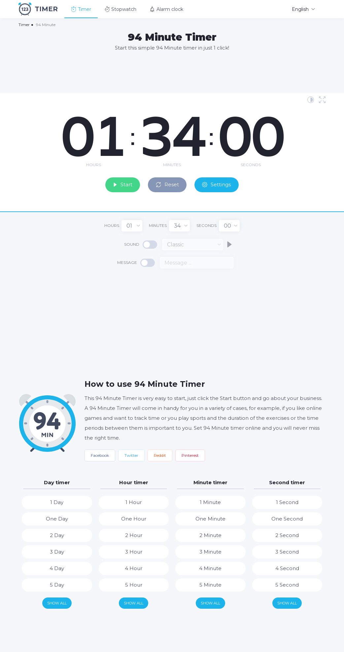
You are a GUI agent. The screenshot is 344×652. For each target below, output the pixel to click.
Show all (57, 602)
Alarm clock (166, 9)
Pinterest (190, 454)
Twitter (131, 454)
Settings (222, 183)
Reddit (160, 454)
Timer (81, 9)
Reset (168, 183)
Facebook (100, 454)
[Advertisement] (172, 72)
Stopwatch (120, 9)
